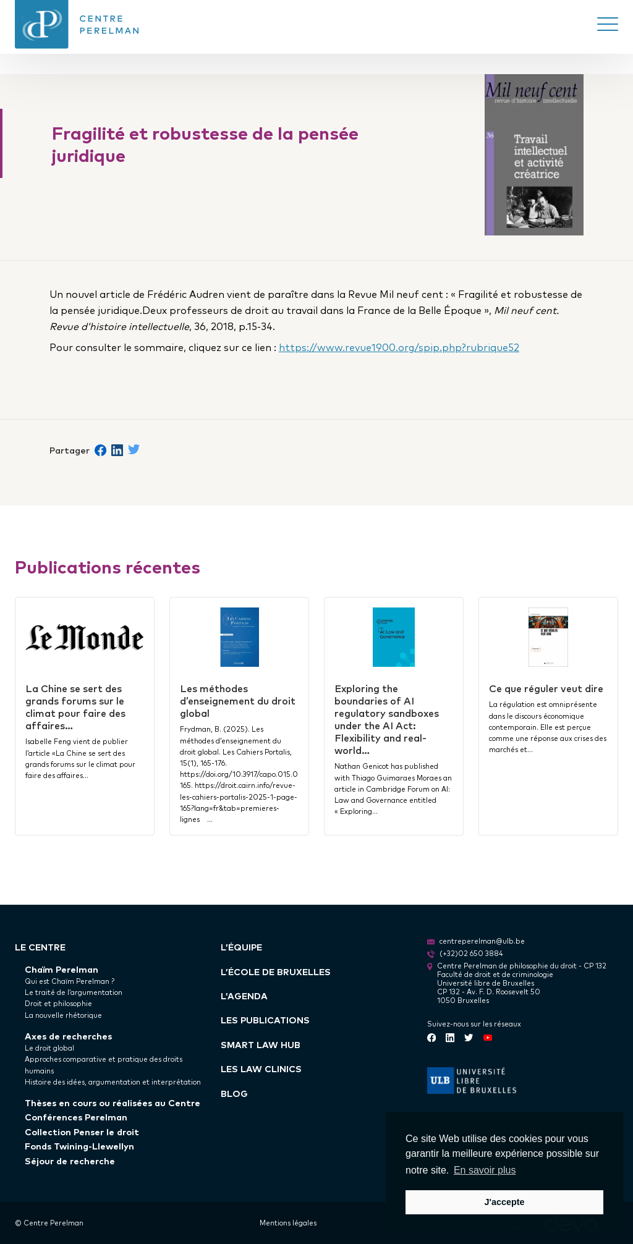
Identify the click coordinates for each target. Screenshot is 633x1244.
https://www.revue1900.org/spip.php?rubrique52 (399, 346)
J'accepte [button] (504, 1202)
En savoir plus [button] (485, 1170)
